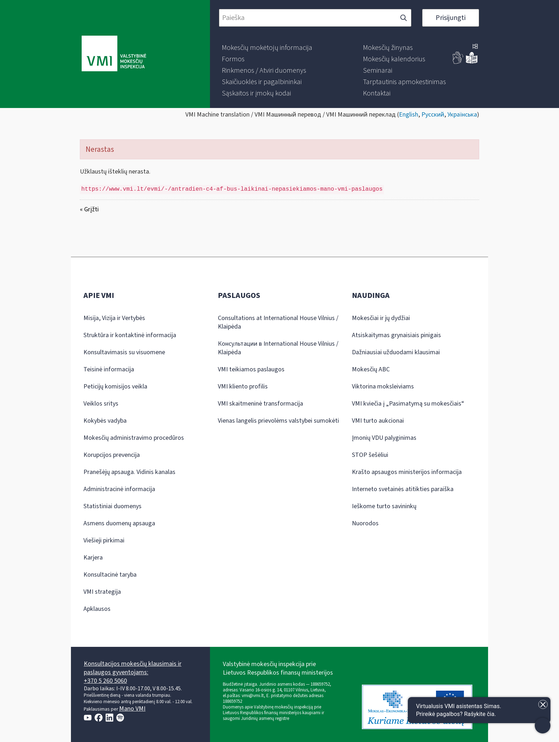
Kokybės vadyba (105, 420)
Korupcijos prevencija (111, 454)
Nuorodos (365, 523)
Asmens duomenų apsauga (119, 523)
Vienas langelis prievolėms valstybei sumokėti (278, 420)
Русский (432, 114)
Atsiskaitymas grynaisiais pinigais (396, 335)
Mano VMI (132, 708)
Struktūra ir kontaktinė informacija (129, 335)
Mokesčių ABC (371, 369)
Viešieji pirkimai (103, 540)
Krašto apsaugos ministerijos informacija (407, 472)
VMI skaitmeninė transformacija (260, 403)
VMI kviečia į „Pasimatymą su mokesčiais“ (408, 403)
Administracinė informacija (119, 489)
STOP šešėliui (370, 454)
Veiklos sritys (100, 403)
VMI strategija (102, 591)
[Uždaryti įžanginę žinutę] (543, 704)
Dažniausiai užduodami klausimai (396, 352)
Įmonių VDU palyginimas (384, 437)
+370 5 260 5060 (105, 680)
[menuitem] (267, 48)
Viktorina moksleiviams (383, 386)
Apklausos (97, 608)
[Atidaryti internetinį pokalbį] (479, 710)
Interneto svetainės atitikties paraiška (402, 489)
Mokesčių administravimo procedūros (133, 437)
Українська (462, 114)
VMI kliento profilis (243, 386)
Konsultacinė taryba (110, 574)
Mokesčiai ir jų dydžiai (381, 318)
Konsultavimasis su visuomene (124, 352)
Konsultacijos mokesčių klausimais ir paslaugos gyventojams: (132, 668)
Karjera (93, 557)
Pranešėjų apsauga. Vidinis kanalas (129, 472)
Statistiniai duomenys (112, 506)
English (408, 114)
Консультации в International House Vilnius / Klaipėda (278, 348)
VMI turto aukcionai (378, 420)
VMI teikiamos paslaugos (251, 369)
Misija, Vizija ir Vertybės (114, 318)
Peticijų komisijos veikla (115, 386)
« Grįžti (89, 209)
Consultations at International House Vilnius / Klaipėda (278, 322)
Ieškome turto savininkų (384, 506)
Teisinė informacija (108, 369)
